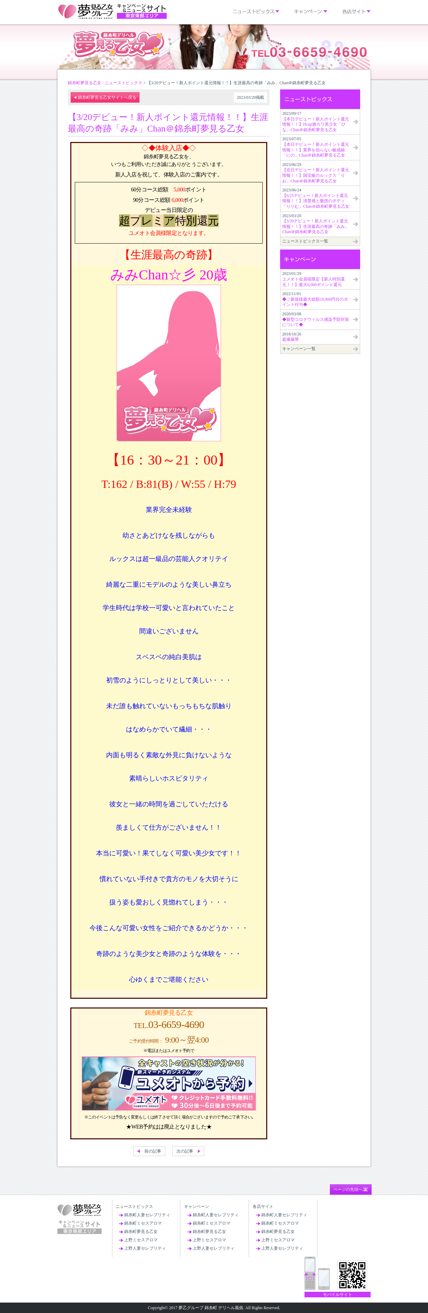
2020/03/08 (315, 319)
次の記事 (184, 1151)
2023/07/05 (315, 147)
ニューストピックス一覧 (305, 241)
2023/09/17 (315, 121)
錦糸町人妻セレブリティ (147, 1214)
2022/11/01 (315, 299)
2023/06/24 (315, 198)
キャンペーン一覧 (299, 348)
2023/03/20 (315, 224)
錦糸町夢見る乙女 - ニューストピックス (105, 82)
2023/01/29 (313, 279)
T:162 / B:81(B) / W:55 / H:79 (168, 484)
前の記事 (152, 1151)
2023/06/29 (315, 172)
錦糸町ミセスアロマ (143, 1223)
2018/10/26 (291, 337)
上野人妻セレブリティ (145, 1248)
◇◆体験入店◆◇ (169, 148)
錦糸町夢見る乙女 (141, 1231)
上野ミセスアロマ (141, 1239)
